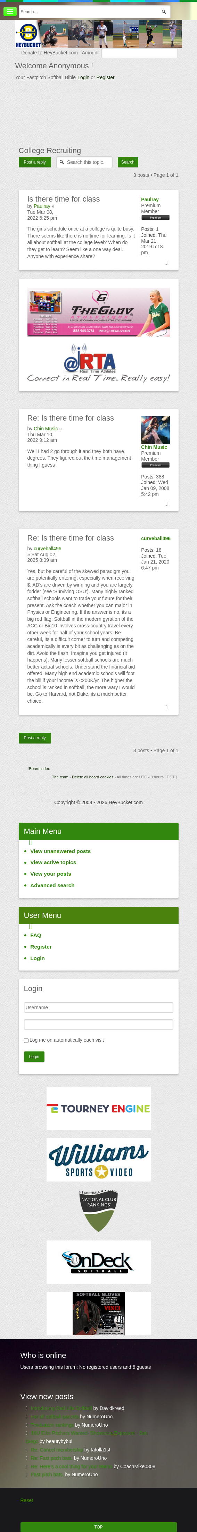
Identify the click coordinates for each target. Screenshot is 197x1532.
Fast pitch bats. (47, 1474)
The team (60, 777)
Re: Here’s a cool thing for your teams (72, 1466)
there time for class (63, 199)
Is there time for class (70, 418)
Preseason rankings (52, 1425)
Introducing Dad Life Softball (61, 1408)
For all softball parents (55, 1416)
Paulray (42, 206)
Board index (39, 769)
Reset (26, 1500)
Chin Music (46, 428)
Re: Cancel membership (57, 1449)
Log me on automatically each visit (67, 1040)
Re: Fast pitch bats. (52, 1458)
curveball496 (47, 548)
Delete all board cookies (92, 777)
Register (106, 77)
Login (83, 77)
